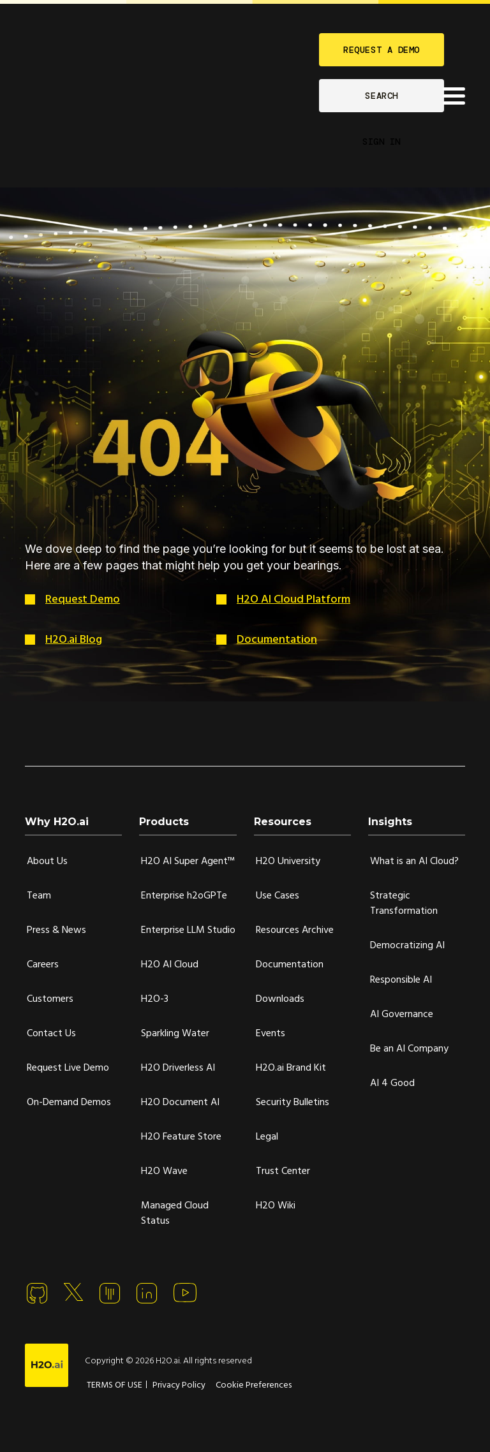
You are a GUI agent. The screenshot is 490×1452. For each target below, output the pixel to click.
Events (270, 1033)
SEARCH (381, 95)
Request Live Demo (68, 1068)
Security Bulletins (292, 1102)
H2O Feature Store (181, 1137)
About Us (47, 861)
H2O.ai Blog (73, 640)
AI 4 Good (392, 1083)
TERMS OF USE (114, 1385)
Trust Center (283, 1171)
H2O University (288, 861)
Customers (50, 999)
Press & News (56, 930)
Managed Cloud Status (175, 1213)
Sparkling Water (175, 1033)
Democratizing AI (407, 945)
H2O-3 (154, 999)
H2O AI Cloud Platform (293, 600)
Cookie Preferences (254, 1385)
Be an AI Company (409, 1049)
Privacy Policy (178, 1385)
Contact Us (51, 1033)
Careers (43, 965)
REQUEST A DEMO (381, 49)
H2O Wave (164, 1171)
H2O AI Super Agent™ (188, 861)
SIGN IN (381, 141)
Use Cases (277, 896)
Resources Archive (295, 930)
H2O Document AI (180, 1102)
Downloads (280, 999)
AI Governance (401, 1014)
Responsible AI (401, 980)
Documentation (277, 640)
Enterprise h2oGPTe (184, 896)
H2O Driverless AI (178, 1068)
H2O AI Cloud (169, 965)
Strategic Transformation (404, 904)
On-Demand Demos (69, 1102)
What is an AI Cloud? (414, 861)
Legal (267, 1137)
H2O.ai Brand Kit (291, 1068)
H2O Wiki (275, 1206)
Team (39, 896)
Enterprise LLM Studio (188, 930)
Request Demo (82, 600)
